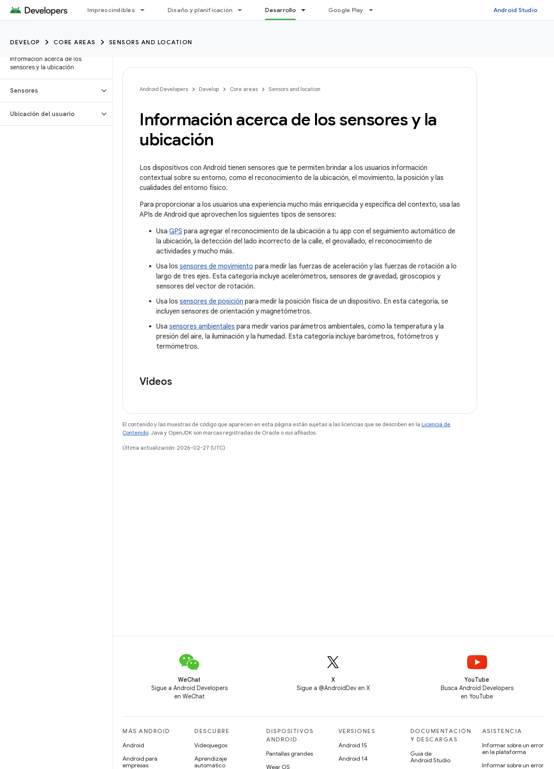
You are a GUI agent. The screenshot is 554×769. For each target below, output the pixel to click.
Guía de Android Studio (430, 757)
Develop (25, 42)
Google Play (345, 10)
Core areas (74, 42)
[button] (49, 90)
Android (133, 745)
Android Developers (164, 89)
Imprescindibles (111, 10)
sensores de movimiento (216, 266)
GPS (175, 231)
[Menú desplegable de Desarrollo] (307, 10)
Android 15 (352, 745)
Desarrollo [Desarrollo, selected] (280, 10)
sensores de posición (211, 301)
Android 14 (353, 758)
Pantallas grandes (289, 753)
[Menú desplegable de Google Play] (374, 10)
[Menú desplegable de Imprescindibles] (146, 10)
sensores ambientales (202, 326)
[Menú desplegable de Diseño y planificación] (243, 10)
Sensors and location (151, 42)
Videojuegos (210, 745)
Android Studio (515, 10)
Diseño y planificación (200, 10)
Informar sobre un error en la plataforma (513, 748)
